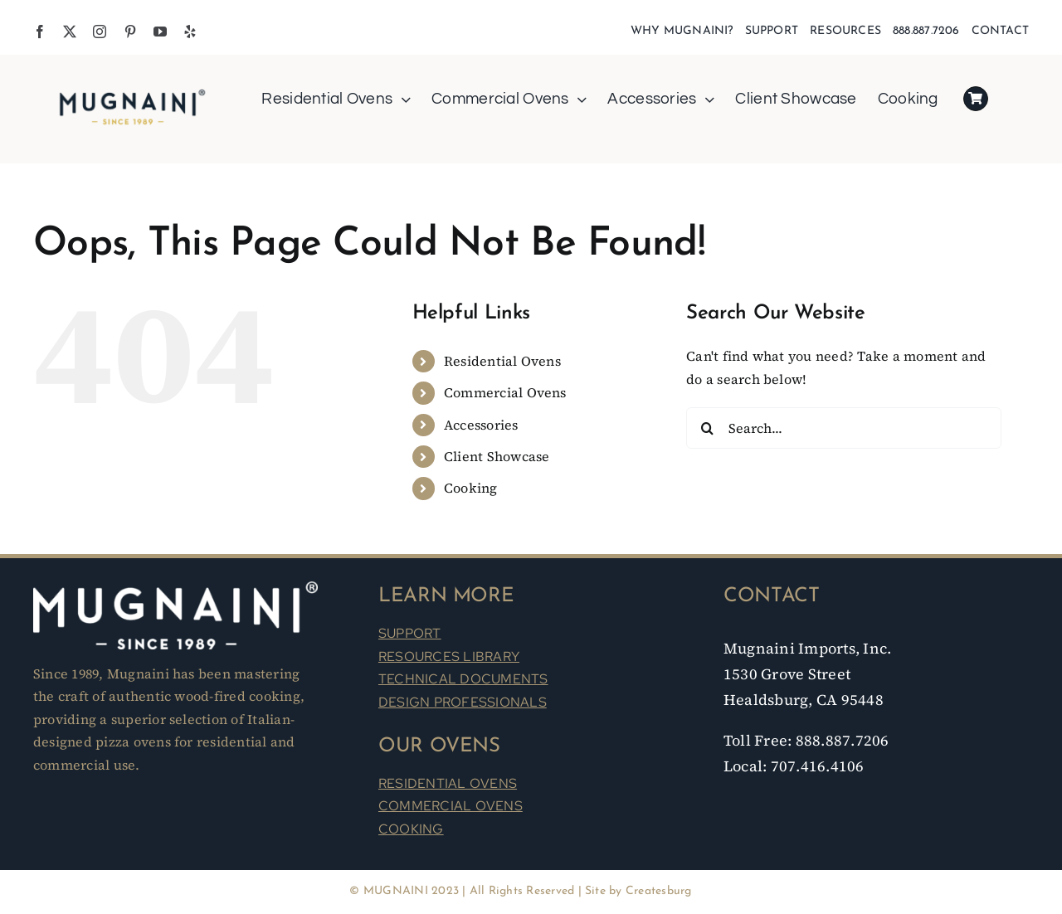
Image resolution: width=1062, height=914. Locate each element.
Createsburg (659, 891)
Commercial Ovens (505, 392)
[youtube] (160, 31)
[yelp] (190, 31)
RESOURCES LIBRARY (448, 656)
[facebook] (39, 31)
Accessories (481, 425)
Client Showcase (497, 456)
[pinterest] (130, 31)
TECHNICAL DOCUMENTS (463, 679)
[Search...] (843, 428)
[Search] (707, 428)
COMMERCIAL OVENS (450, 805)
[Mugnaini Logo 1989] (131, 92)
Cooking (471, 488)
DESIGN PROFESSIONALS (462, 702)
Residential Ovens (502, 361)
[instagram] (99, 31)
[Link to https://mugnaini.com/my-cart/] (975, 98)
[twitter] (69, 31)
